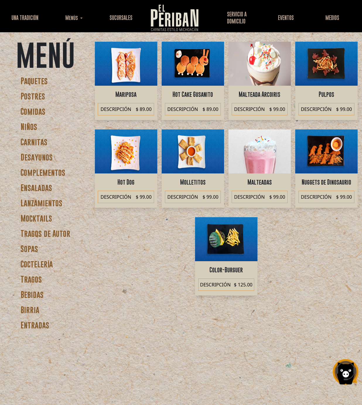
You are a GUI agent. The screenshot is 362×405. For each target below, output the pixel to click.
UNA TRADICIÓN (24, 18)
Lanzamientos (41, 202)
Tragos (31, 279)
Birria (30, 309)
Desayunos (37, 157)
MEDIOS (332, 18)
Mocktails (36, 218)
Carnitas (34, 141)
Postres (33, 96)
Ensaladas (36, 187)
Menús (72, 18)
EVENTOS (286, 18)
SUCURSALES (121, 18)
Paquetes (34, 80)
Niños (29, 126)
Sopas (29, 248)
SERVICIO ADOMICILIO (237, 17)
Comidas (33, 111)
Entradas (35, 325)
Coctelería (37, 264)
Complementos (43, 172)
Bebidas (32, 294)
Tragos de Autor (45, 233)
